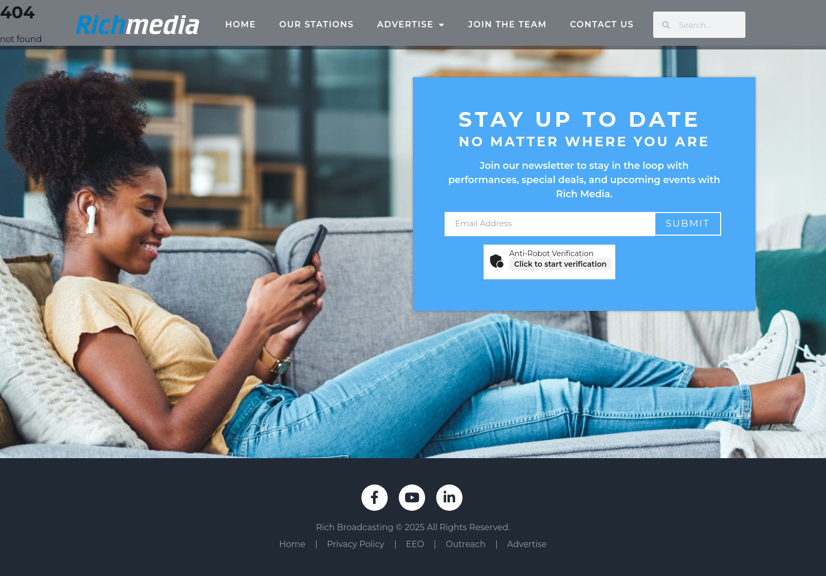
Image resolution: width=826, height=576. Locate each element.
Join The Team (507, 24)
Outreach (465, 544)
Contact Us (602, 24)
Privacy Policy (356, 544)
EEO (415, 544)
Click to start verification (560, 264)
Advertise (411, 24)
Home (240, 24)
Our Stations (316, 24)
